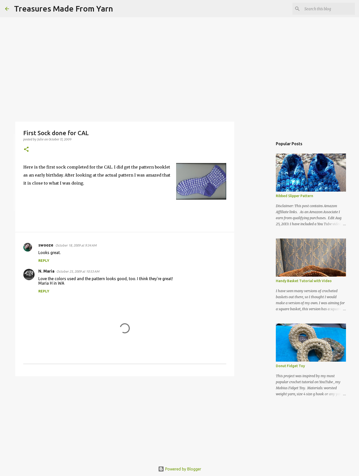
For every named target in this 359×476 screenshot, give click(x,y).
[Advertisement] (124, 419)
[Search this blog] (328, 9)
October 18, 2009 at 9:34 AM (75, 245)
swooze (45, 245)
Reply (43, 261)
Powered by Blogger (179, 469)
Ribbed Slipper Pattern (294, 196)
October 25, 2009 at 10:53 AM (77, 271)
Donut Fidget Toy (290, 366)
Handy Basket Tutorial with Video (304, 281)
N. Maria (46, 271)
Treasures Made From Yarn (63, 8)
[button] (26, 149)
